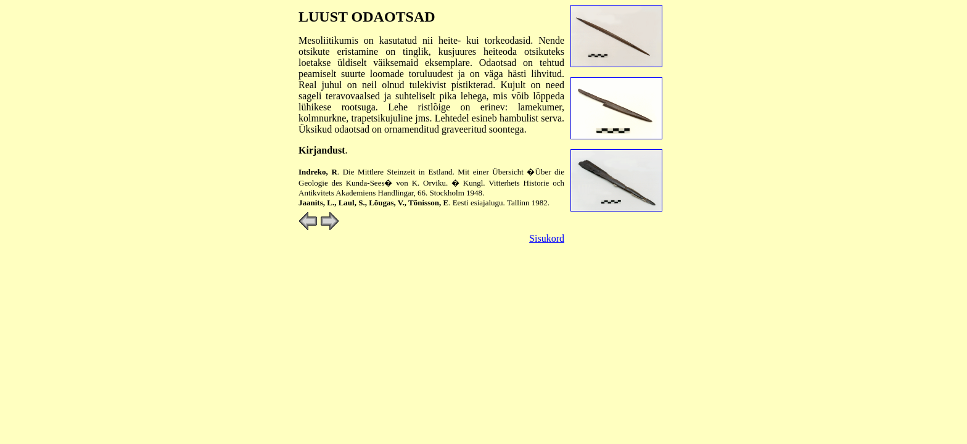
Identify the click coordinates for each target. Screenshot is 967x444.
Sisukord (546, 238)
